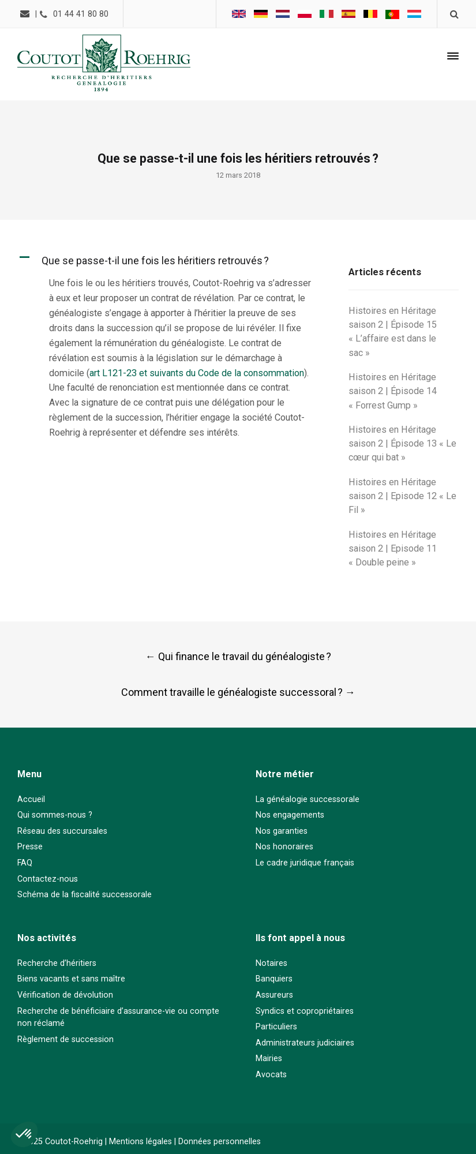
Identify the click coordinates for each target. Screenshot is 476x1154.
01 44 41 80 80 (80, 14)
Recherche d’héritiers (56, 963)
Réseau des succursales (62, 831)
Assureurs (274, 995)
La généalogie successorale (307, 799)
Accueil (31, 799)
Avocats (271, 1075)
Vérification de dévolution (65, 995)
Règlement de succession (65, 1039)
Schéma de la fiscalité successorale (84, 895)
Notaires (271, 963)
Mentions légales (140, 1141)
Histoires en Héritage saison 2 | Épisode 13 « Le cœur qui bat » (402, 443)
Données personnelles (219, 1141)
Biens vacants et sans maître (71, 979)
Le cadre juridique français (305, 863)
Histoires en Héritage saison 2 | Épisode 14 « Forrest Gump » (392, 391)
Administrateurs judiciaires (305, 1043)
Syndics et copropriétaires (305, 1011)
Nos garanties (282, 831)
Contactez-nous (47, 879)
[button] (172, 260)
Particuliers (276, 1027)
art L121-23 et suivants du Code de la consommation (196, 373)
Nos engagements (290, 815)
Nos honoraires (284, 847)
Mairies (269, 1058)
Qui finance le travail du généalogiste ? (238, 656)
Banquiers (274, 979)
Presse (30, 847)
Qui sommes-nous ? (54, 815)
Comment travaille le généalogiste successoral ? (238, 692)
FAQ (24, 863)
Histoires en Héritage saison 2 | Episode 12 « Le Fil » (402, 496)
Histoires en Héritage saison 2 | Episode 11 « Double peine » (392, 548)
